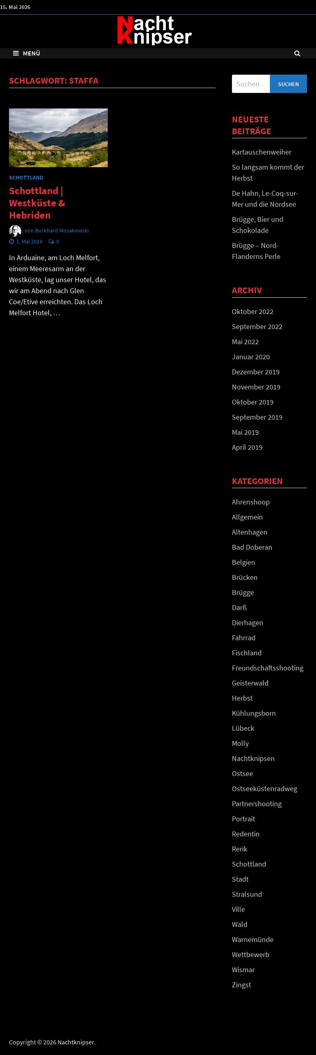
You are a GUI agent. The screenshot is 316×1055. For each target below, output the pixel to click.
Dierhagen (247, 622)
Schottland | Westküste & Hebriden (37, 202)
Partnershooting (257, 803)
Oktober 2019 (253, 402)
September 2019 (257, 417)
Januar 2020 (251, 356)
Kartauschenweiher (262, 152)
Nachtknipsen (253, 758)
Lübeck (243, 728)
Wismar (243, 969)
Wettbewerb (250, 954)
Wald (239, 924)
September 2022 (257, 326)
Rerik (239, 849)
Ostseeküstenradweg (264, 788)
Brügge (243, 592)
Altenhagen (249, 532)
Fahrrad (244, 637)
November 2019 (256, 386)
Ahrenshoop (251, 501)
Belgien (243, 562)
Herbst (242, 698)
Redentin (246, 833)
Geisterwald (250, 683)
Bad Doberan (252, 547)
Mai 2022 (245, 341)
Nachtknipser (76, 1042)
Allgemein (247, 517)
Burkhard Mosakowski (62, 230)
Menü (26, 53)
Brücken (245, 577)
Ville (238, 909)
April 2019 (247, 447)
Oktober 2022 (253, 311)
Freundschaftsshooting (267, 667)
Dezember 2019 (256, 371)
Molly (240, 743)
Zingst (241, 984)
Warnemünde (253, 939)
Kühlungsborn (254, 713)
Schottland (26, 177)
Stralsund (247, 894)
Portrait (243, 818)
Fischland (247, 652)
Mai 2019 (245, 432)
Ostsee (242, 773)
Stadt (240, 879)
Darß (239, 607)
